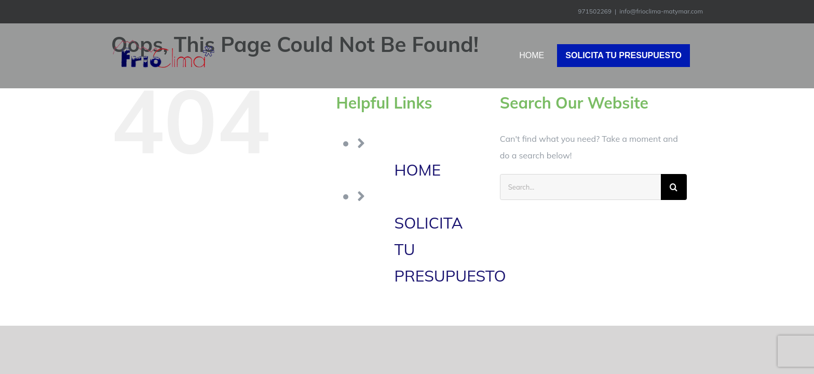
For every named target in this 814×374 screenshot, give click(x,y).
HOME (418, 170)
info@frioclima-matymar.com (661, 11)
